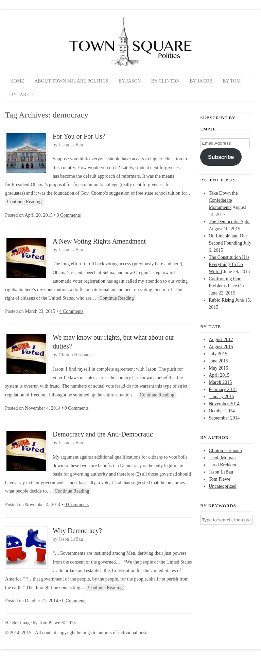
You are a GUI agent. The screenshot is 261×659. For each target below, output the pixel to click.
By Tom (232, 81)
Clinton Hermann (75, 354)
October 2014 (222, 410)
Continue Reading (24, 201)
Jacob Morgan (222, 457)
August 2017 (221, 339)
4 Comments (71, 311)
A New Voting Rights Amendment (99, 241)
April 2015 (219, 375)
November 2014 (224, 403)
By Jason (130, 81)
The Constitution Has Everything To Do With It (229, 264)
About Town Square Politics (71, 81)
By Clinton (165, 81)
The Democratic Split (229, 221)
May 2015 (218, 368)
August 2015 (221, 346)
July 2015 (218, 353)
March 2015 (220, 382)
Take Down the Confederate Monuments (223, 200)
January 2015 (221, 396)
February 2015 (223, 389)
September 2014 (224, 418)
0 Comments (69, 215)
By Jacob (201, 81)
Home (17, 81)
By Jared (21, 94)
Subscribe (221, 157)
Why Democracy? (77, 530)
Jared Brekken (222, 464)
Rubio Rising (221, 300)
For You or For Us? (79, 136)
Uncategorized (223, 486)
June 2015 (218, 360)
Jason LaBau (71, 144)
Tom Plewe (219, 479)
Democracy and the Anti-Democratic (103, 434)
